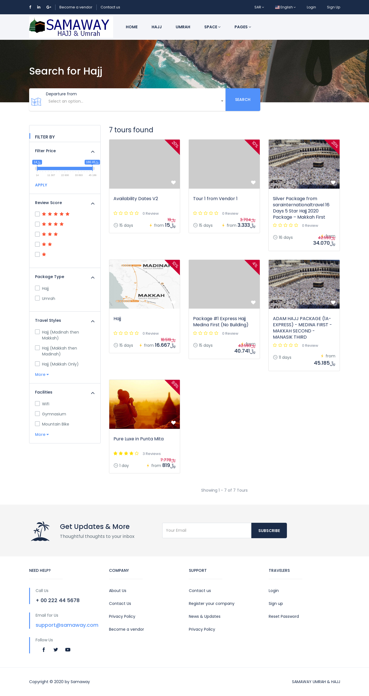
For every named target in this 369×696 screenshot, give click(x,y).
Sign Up (333, 7)
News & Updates (205, 616)
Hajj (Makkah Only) (57, 364)
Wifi (42, 404)
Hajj (157, 27)
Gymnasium (50, 414)
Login (311, 7)
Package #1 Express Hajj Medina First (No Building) (221, 321)
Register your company (212, 603)
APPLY (41, 185)
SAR (259, 7)
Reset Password (284, 616)
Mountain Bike (52, 424)
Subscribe (269, 530)
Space (212, 27)
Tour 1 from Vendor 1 (215, 198)
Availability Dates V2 (135, 198)
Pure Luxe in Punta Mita (138, 439)
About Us (117, 590)
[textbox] (135, 101)
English (285, 7)
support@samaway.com (67, 624)
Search (242, 99)
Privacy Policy (122, 616)
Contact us (110, 7)
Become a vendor (75, 7)
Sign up (276, 603)
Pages (243, 27)
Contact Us (120, 603)
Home (132, 27)
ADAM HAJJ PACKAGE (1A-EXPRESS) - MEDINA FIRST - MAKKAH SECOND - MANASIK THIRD (302, 327)
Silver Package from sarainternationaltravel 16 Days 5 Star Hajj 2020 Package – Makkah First (301, 207)
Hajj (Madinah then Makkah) (57, 335)
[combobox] (135, 104)
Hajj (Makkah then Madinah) (56, 351)
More (42, 374)
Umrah (183, 27)
